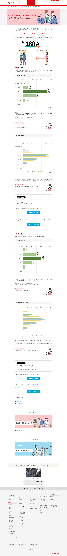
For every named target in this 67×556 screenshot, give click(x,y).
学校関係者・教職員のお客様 (33, 544)
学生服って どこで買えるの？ (32, 497)
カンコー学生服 (10, 6)
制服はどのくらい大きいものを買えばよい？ (33, 508)
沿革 (9, 512)
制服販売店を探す (33, 212)
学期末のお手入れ (21, 517)
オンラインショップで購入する (33, 482)
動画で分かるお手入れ (22, 523)
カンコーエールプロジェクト (13, 496)
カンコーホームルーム (12, 495)
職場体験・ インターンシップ (42, 510)
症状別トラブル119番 (22, 516)
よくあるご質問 (32, 549)
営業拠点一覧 (10, 508)
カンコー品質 (10, 507)
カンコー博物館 (11, 533)
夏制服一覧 (20, 503)
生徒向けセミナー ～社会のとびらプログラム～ (43, 505)
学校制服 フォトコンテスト (11, 535)
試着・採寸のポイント (19, 403)
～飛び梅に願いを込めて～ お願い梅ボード (12, 528)
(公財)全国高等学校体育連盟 (54, 505)
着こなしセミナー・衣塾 (43, 507)
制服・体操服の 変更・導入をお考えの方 (43, 496)
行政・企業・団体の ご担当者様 (32, 547)
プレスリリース (11, 525)
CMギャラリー (11, 526)
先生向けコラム (52, 496)
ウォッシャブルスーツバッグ (33, 478)
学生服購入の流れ (20, 6)
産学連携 (41, 512)
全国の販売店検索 (11, 544)
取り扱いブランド (42, 499)
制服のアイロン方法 (22, 513)
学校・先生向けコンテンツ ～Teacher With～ (53, 494)
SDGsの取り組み (11, 521)
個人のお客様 (15, 6)
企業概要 (10, 511)
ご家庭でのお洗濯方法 (22, 512)
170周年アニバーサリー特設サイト (12, 537)
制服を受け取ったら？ (19, 430)
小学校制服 (20, 499)
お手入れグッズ (21, 524)
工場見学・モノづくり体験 (43, 513)
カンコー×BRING (11, 520)
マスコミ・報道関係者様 (33, 545)
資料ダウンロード (52, 499)
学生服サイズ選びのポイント (33, 499)
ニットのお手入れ (21, 520)
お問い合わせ (57, 0)
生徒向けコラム (11, 499)
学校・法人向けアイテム (22, 544)
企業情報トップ (11, 504)
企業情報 (53, 0)
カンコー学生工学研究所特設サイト (12, 532)
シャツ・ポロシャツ (22, 500)
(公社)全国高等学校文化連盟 (54, 506)
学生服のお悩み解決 (32, 503)
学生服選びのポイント (19, 401)
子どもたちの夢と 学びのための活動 (11, 517)
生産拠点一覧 (10, 515)
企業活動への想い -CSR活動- (11, 523)
